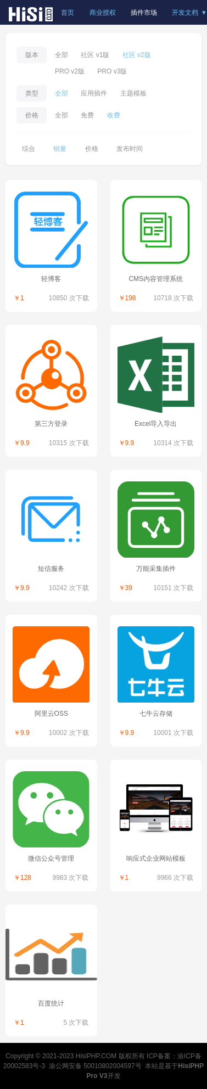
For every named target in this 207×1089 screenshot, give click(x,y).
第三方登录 (51, 424)
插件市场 (144, 12)
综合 (28, 149)
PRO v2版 (70, 71)
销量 (59, 149)
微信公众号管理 (51, 858)
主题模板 (133, 93)
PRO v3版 (112, 71)
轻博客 (51, 279)
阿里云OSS (51, 713)
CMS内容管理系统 (155, 279)
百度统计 (51, 1003)
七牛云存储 (155, 713)
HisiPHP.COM (96, 1056)
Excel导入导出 (156, 424)
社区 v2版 (136, 55)
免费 (87, 115)
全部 (61, 55)
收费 (113, 115)
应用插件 (94, 93)
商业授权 (102, 12)
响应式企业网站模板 (156, 858)
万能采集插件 (156, 568)
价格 (91, 149)
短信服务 (51, 568)
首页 (67, 12)
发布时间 (129, 149)
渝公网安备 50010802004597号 (95, 1066)
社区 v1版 (95, 55)
